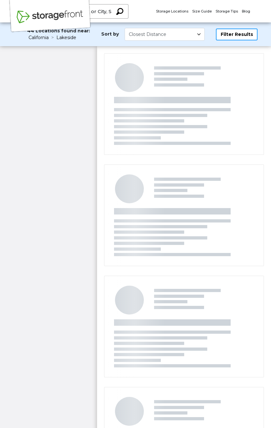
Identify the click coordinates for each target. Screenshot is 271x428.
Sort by (110, 34)
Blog (246, 11)
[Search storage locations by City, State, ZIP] (119, 11)
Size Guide (202, 11)
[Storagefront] (50, 20)
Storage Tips (227, 11)
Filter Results (237, 34)
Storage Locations (172, 11)
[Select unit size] (165, 34)
